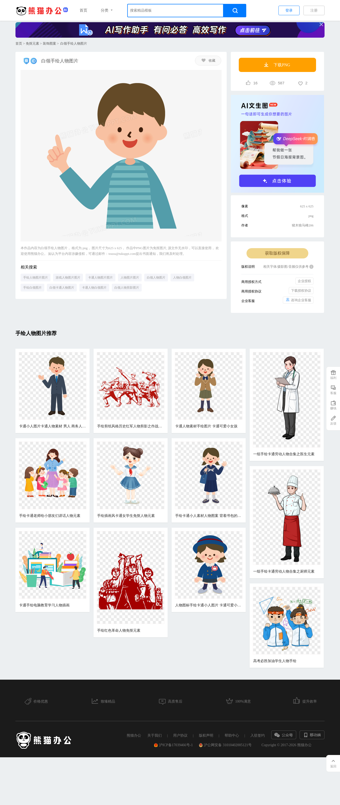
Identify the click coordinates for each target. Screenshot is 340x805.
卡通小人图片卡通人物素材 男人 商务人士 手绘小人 (52, 426)
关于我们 (154, 760)
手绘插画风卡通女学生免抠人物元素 (125, 544)
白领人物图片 (156, 277)
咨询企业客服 (298, 299)
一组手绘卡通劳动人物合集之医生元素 (281, 454)
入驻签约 (257, 760)
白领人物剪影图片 (126, 287)
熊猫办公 (134, 760)
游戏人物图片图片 (68, 277)
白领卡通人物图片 (61, 287)
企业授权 (304, 281)
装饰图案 (49, 43)
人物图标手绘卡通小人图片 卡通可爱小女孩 (207, 661)
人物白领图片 (182, 277)
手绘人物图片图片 (35, 277)
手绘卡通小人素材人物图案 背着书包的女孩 (207, 544)
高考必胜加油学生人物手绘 (272, 661)
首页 (83, 10)
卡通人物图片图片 (100, 277)
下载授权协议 (301, 290)
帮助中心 (232, 760)
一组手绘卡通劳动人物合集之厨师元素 (281, 572)
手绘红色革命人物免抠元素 (118, 686)
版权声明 (206, 760)
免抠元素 (32, 43)
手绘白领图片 (32, 287)
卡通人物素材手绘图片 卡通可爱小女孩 (205, 426)
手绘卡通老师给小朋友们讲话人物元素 (49, 544)
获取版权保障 (277, 253)
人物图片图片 (130, 277)
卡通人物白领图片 (94, 287)
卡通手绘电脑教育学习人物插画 (44, 661)
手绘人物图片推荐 (36, 333)
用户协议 (180, 760)
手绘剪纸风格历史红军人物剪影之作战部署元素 (129, 426)
